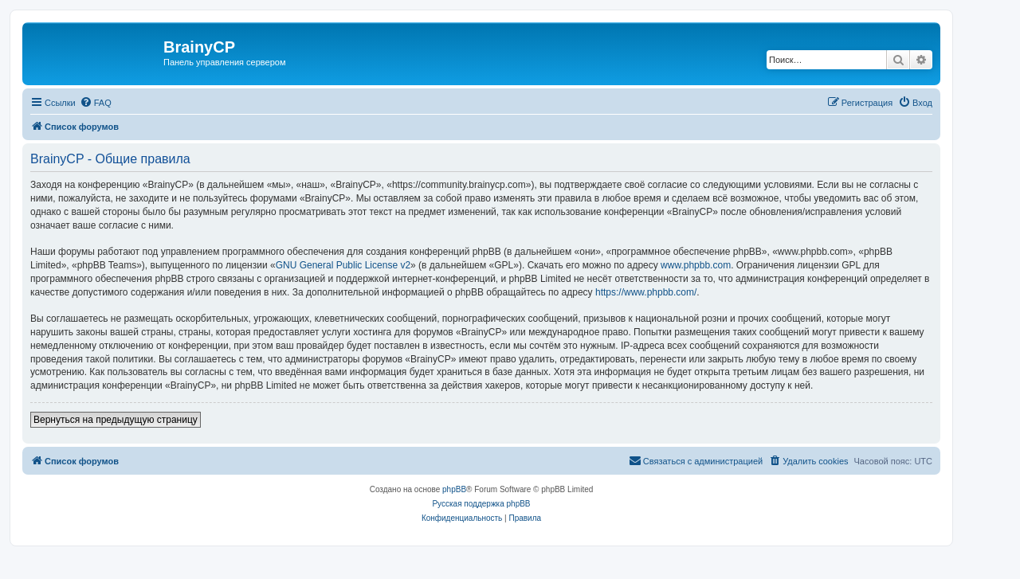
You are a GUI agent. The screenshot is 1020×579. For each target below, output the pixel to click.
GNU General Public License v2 (343, 265)
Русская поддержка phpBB (481, 503)
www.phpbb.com (696, 265)
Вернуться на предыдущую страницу (115, 419)
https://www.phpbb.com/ (645, 292)
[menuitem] (96, 102)
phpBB (454, 489)
